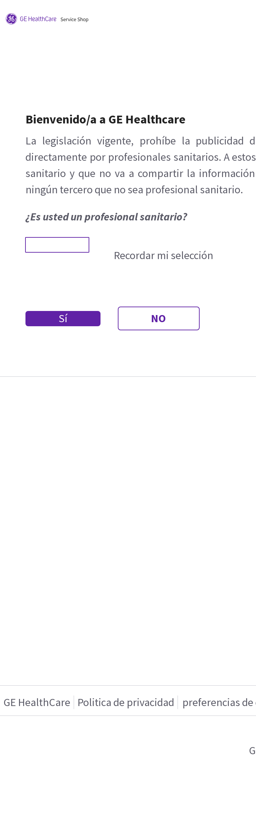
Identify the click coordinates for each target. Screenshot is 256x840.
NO (158, 318)
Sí (63, 318)
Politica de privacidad (125, 702)
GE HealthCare (36, 702)
